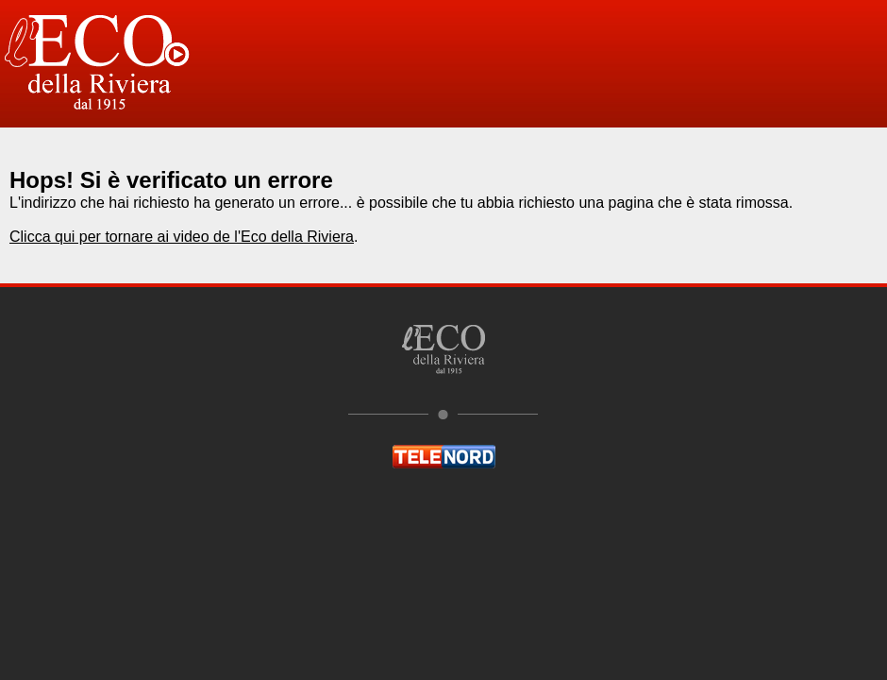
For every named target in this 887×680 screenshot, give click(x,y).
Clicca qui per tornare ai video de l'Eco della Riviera (181, 237)
